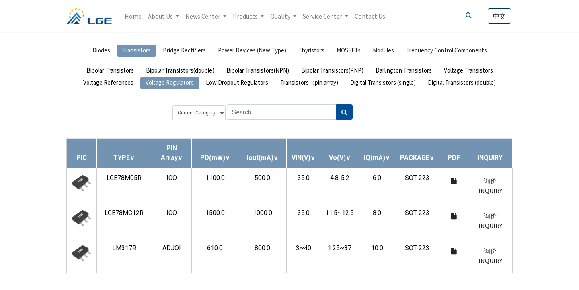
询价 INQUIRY (490, 186)
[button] (124, 158)
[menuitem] (133, 16)
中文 (499, 16)
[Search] (344, 112)
